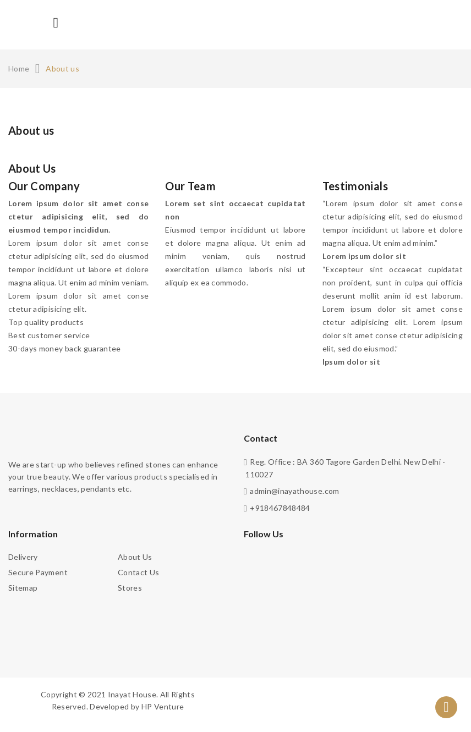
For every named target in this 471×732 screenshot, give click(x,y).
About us (135, 557)
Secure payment (38, 572)
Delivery (23, 557)
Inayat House (132, 694)
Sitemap (22, 587)
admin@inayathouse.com (294, 491)
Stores (130, 587)
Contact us (139, 572)
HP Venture (162, 706)
